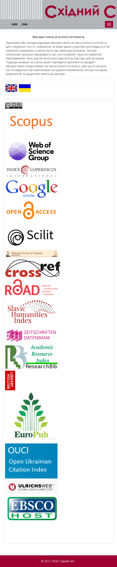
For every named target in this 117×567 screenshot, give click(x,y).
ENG (24, 24)
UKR (14, 24)
